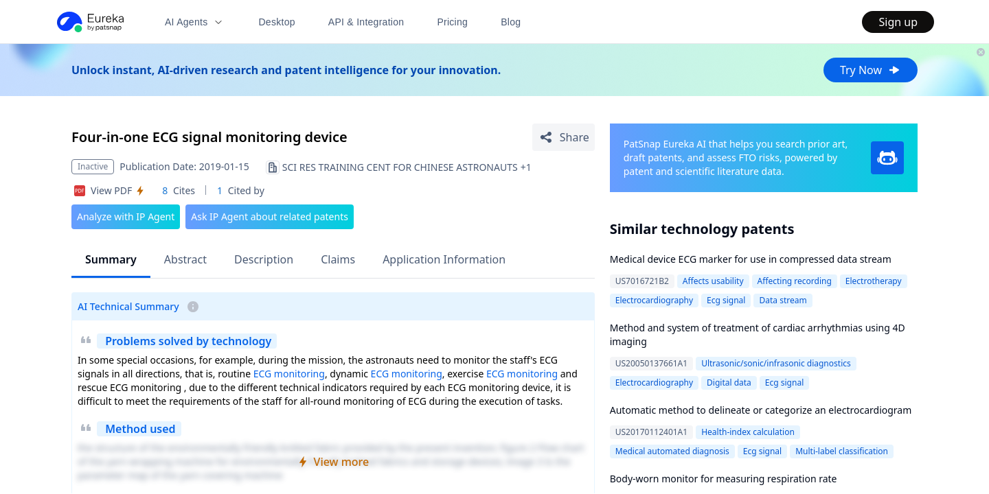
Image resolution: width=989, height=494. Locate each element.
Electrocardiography (654, 300)
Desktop (276, 21)
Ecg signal (726, 300)
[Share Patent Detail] (563, 137)
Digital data (729, 382)
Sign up (898, 22)
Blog (511, 21)
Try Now (870, 70)
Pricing (452, 21)
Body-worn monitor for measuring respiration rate (723, 478)
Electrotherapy (873, 281)
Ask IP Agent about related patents (269, 216)
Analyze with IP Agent (125, 216)
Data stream (782, 300)
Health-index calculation (748, 432)
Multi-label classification (841, 451)
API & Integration (366, 21)
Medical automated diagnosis (672, 451)
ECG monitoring (289, 373)
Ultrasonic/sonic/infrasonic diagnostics (776, 363)
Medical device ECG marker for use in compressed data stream (750, 259)
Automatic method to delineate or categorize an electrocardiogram (761, 409)
